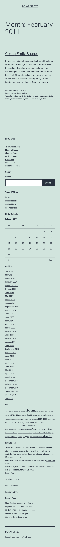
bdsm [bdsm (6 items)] (31, 410)
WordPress (26, 537)
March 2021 (10, 299)
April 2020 (9, 324)
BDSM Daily (10, 163)
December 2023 (11, 285)
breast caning (16, 96)
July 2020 (9, 314)
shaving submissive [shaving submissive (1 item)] (27, 433)
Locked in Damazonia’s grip (16, 514)
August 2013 (10, 352)
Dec (8, 260)
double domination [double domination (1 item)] (19, 419)
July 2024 (9, 271)
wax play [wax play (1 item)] (20, 436)
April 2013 (9, 363)
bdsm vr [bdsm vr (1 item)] (46, 411)
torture (43, 99)
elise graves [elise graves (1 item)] (35, 419)
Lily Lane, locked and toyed (16, 517)
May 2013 (9, 360)
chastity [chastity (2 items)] (30, 415)
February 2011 (11, 384)
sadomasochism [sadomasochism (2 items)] (15, 429)
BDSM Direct (30, 6)
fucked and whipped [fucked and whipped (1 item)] (20, 423)
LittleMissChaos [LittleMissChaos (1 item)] (9, 426)
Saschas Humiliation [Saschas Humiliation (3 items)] (42, 429)
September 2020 (12, 307)
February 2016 (11, 338)
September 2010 (12, 391)
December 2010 (11, 388)
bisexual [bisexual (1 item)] (51, 411)
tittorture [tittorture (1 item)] (9, 436)
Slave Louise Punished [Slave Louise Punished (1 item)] (38, 433)
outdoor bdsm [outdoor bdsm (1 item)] (17, 426)
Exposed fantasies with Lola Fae (18, 506)
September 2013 (12, 349)
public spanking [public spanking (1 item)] (47, 426)
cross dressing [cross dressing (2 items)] (42, 415)
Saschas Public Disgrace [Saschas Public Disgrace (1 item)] (11, 433)
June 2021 (9, 292)
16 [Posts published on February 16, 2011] (23, 243)
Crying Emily (26, 96)
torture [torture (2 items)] (14, 436)
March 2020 (10, 328)
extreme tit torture (17, 99)
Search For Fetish (12, 166)
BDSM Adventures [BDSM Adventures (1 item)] (39, 411)
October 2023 (10, 289)
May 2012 (9, 370)
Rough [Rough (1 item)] (6, 429)
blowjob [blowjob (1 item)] (7, 415)
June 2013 (9, 356)
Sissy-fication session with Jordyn (19, 503)
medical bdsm (11, 204)
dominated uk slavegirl (40, 96)
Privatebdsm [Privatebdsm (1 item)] (40, 426)
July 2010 (9, 398)
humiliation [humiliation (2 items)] (30, 423)
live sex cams (21, 467)
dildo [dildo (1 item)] (6, 419)
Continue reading (40, 82)
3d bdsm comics (12, 479)
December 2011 (11, 381)
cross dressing (11, 201)
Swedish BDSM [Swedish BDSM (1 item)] (48, 433)
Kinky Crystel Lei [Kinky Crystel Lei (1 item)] (39, 423)
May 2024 (9, 275)
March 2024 (10, 278)
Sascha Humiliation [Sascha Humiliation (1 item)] (27, 429)
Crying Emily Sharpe (21, 54)
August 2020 (10, 310)
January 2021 (10, 303)
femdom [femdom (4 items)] (42, 418)
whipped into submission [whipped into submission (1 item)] (36, 436)
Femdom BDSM (11, 492)
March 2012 (10, 377)
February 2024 (11, 282)
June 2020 (9, 317)
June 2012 (9, 367)
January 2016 (10, 342)
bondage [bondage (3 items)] (14, 415)
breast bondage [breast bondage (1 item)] (22, 415)
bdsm (7, 197)
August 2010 (10, 395)
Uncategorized (22, 93)
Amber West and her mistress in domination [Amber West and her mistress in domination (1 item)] (16, 411)
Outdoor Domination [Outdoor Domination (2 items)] (29, 426)
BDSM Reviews (11, 486)
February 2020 (11, 331)
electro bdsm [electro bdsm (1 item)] (28, 419)
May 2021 (9, 296)
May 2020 (9, 321)
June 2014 (9, 345)
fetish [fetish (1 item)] (49, 419)
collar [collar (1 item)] (34, 415)
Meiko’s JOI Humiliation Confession (20, 510)
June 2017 (9, 335)
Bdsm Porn (9, 473)
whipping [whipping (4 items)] (47, 436)
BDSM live (50, 460)
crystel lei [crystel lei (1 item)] (50, 415)
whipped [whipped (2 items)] (26, 436)
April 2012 (9, 374)
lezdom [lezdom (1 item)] (45, 423)
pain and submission (32, 99)
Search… (8, 177)
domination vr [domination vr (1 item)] (11, 419)
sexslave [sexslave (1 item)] (20, 433)
